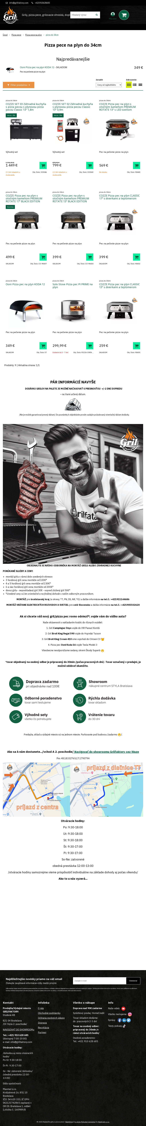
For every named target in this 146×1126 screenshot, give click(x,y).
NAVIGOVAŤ (9, 1029)
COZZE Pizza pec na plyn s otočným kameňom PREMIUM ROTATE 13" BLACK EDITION (71, 198)
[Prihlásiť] (113, 15)
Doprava (42, 1022)
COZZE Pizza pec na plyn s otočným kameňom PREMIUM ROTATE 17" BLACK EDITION (24, 198)
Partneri (42, 1032)
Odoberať (133, 981)
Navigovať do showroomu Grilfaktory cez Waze (106, 752)
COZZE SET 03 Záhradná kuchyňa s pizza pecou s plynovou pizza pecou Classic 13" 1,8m (26, 106)
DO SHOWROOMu (24, 1029)
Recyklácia (43, 1027)
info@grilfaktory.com (18, 3)
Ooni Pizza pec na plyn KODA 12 (37, 67)
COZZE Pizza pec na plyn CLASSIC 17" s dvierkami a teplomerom (119, 197)
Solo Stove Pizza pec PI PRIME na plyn (73, 286)
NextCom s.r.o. (104, 1122)
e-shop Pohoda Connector (85, 1122)
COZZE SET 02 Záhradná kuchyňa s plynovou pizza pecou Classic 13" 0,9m (73, 106)
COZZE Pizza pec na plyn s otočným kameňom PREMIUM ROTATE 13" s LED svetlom (117, 106)
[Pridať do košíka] (43, 165)
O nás (41, 1008)
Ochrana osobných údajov (51, 1017)
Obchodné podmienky (49, 1013)
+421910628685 (42, 3)
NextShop (69, 1122)
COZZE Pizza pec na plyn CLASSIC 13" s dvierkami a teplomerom (119, 286)
